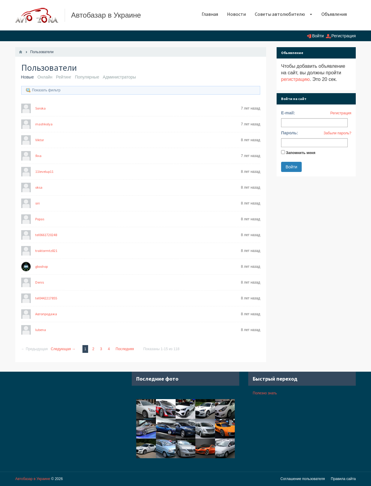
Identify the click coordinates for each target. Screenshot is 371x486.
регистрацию (295, 79)
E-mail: (288, 112)
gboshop (41, 266)
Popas (39, 219)
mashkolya (44, 124)
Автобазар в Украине (32, 479)
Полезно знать (265, 393)
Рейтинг (63, 77)
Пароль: (289, 132)
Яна (38, 155)
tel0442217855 (46, 298)
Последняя (125, 349)
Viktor (39, 140)
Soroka (40, 108)
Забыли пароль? (337, 133)
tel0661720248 (46, 235)
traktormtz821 (46, 250)
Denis (39, 282)
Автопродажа (46, 314)
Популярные (87, 77)
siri (37, 203)
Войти (318, 35)
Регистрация (343, 35)
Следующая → (63, 349)
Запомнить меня (300, 153)
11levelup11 (44, 171)
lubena (40, 329)
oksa (38, 187)
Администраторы (119, 77)
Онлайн (44, 77)
